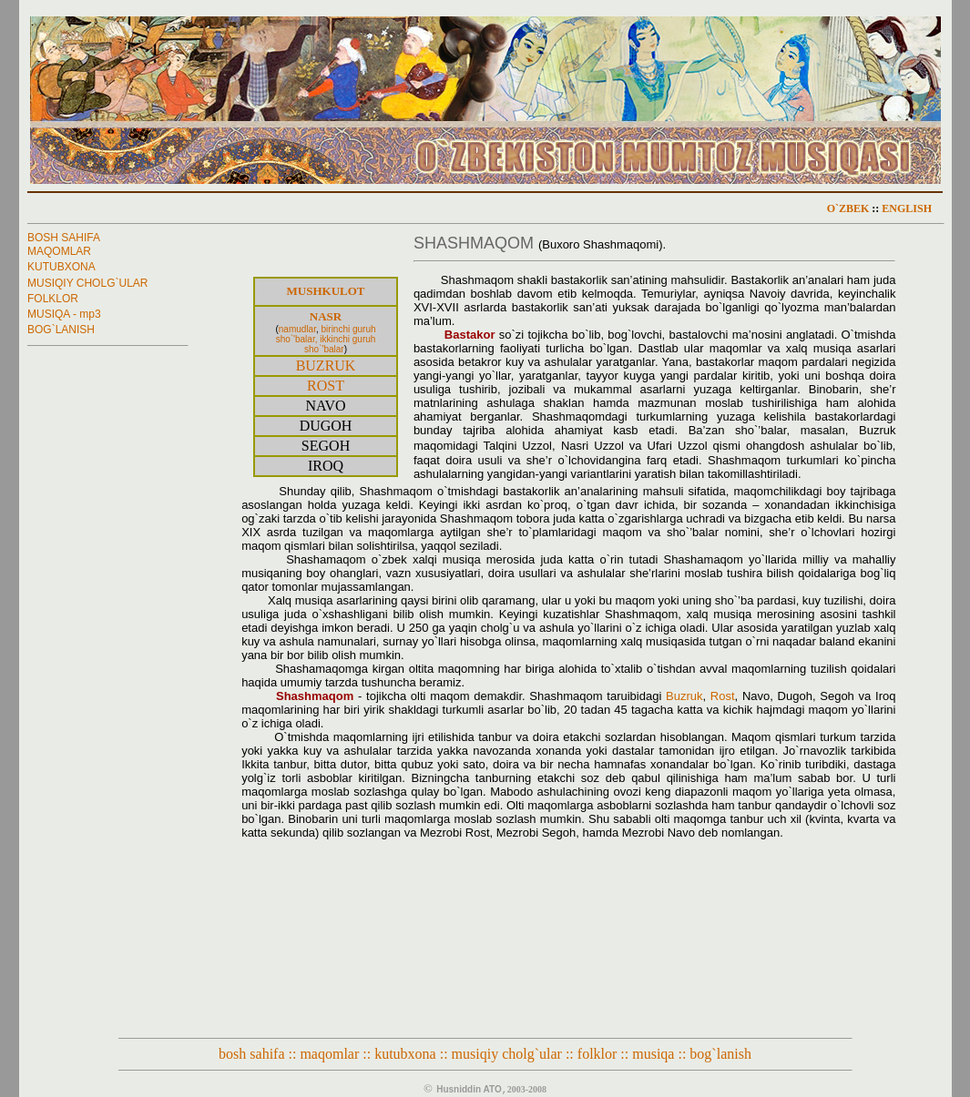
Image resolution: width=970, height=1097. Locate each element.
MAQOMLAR (59, 251)
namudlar (297, 329)
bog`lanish (720, 1053)
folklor (597, 1053)
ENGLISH (907, 208)
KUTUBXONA (61, 266)
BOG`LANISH (61, 329)
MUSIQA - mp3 (64, 314)
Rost (722, 696)
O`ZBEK (848, 208)
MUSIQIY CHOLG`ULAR (87, 283)
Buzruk (684, 696)
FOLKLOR (52, 298)
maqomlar (329, 1053)
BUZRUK (326, 365)
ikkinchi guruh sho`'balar (339, 344)
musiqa (653, 1053)
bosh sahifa (253, 1053)
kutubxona (405, 1053)
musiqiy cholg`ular (509, 1053)
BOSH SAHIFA (63, 237)
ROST (325, 385)
